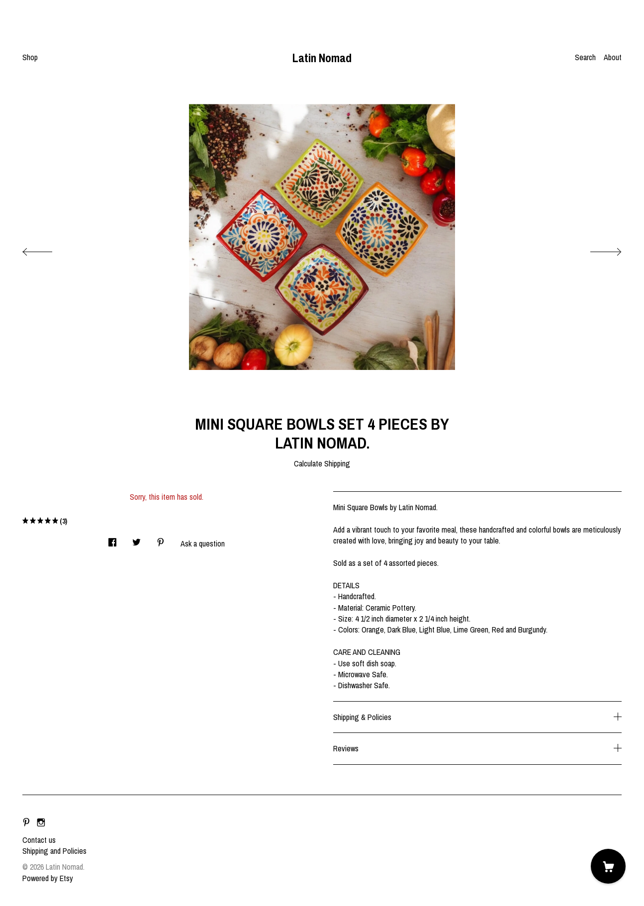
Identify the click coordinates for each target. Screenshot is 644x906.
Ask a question (203, 543)
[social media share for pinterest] (161, 539)
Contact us (39, 839)
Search (585, 57)
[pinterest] (26, 822)
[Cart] (608, 866)
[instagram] (41, 822)
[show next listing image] (597, 249)
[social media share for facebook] (112, 539)
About (613, 57)
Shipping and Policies (54, 850)
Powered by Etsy (47, 878)
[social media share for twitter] (136, 539)
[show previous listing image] (47, 249)
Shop (30, 57)
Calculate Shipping (322, 463)
